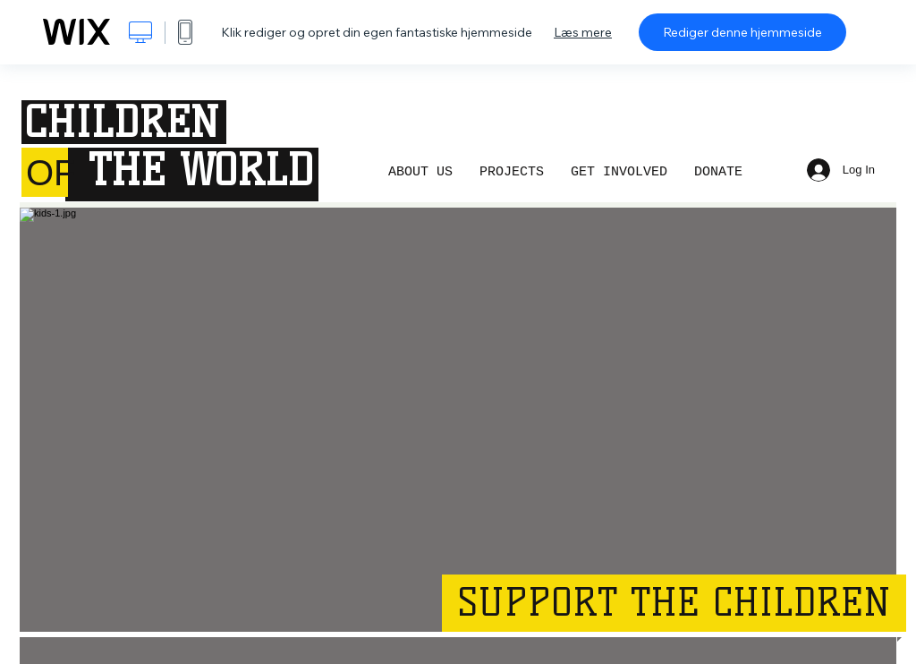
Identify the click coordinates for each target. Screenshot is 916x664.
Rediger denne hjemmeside (742, 32)
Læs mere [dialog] (583, 32)
